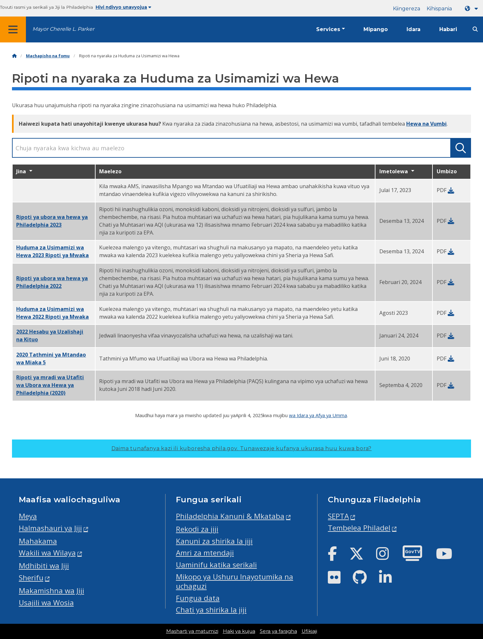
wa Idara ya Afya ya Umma (318, 415)
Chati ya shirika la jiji (211, 610)
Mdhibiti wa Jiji (44, 566)
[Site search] (475, 29)
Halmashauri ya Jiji (50, 528)
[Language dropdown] (472, 8)
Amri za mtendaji (205, 553)
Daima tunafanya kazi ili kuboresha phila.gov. (241, 448)
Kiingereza (406, 9)
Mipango (375, 29)
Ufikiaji (309, 631)
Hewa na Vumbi (426, 123)
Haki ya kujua (239, 631)
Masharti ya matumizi (192, 631)
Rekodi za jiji (197, 529)
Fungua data (198, 598)
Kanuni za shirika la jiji (214, 541)
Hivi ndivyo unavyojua (123, 7)
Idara (413, 29)
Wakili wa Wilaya (47, 553)
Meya (28, 516)
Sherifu (31, 578)
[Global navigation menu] (13, 29)
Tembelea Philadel (359, 528)
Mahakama (38, 541)
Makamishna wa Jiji (51, 591)
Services (328, 29)
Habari (448, 29)
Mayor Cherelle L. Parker (63, 29)
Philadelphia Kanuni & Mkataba (230, 516)
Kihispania (439, 9)
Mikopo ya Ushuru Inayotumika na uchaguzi (234, 581)
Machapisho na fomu (48, 56)
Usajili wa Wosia (46, 603)
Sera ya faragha (278, 631)
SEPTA (338, 516)
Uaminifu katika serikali (216, 565)
